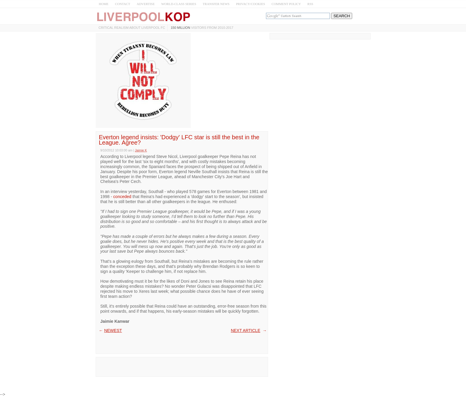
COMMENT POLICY (286, 4)
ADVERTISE (146, 4)
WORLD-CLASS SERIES (178, 4)
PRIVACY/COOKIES (250, 4)
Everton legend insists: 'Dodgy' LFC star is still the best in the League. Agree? (179, 140)
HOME (103, 4)
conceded (122, 196)
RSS (310, 4)
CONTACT (122, 4)
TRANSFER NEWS (216, 4)
